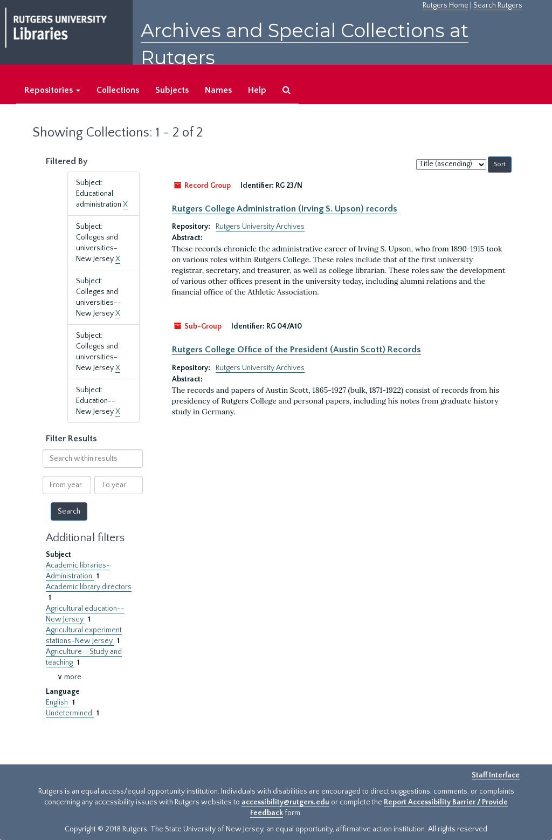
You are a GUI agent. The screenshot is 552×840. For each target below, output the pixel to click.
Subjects (172, 90)
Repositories (52, 90)
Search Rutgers (497, 5)
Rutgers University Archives (260, 226)
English (58, 702)
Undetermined (70, 713)
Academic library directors (89, 587)
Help (257, 90)
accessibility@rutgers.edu (285, 802)
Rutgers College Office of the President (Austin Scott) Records (296, 349)
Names (218, 90)
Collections (117, 90)
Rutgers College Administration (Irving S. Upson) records (284, 209)
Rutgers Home (445, 5)
